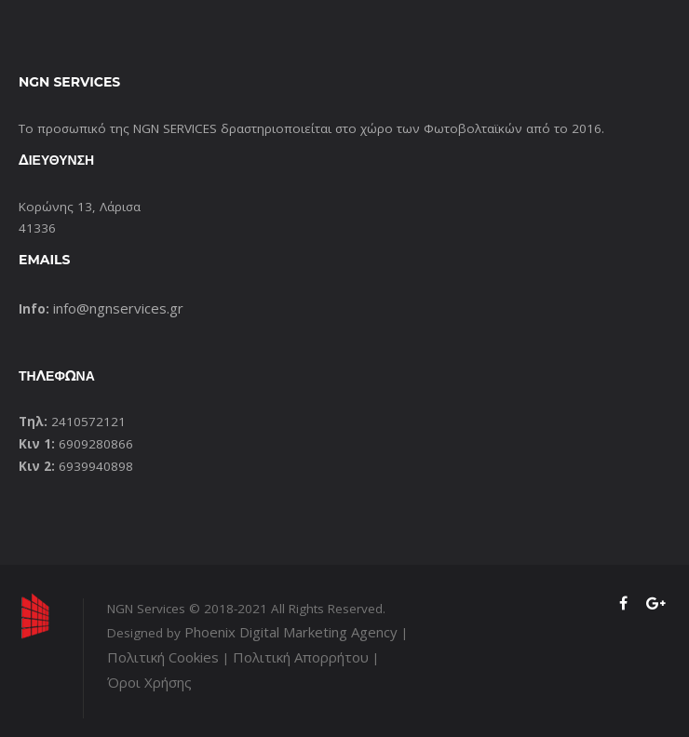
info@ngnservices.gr (118, 308)
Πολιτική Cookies (163, 657)
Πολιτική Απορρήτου (301, 657)
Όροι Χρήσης (149, 682)
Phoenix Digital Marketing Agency (291, 632)
